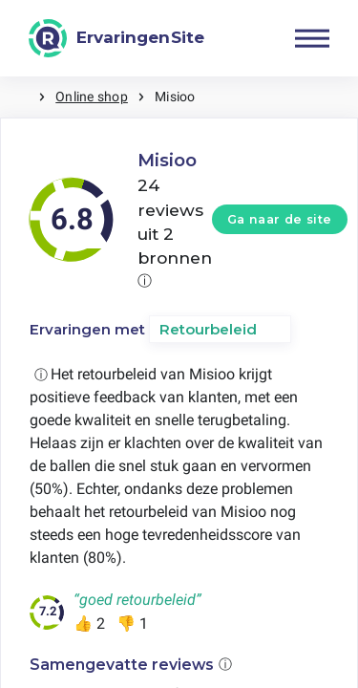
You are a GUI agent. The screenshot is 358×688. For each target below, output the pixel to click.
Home (19, 97)
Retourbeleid (208, 329)
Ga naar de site (279, 219)
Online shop (91, 96)
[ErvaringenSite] (116, 38)
